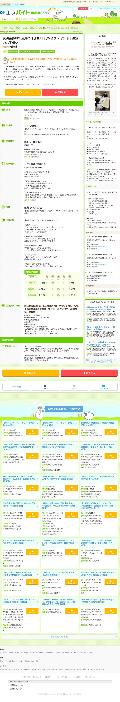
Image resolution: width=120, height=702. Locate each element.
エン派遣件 (5, 4)
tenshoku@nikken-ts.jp (99, 246)
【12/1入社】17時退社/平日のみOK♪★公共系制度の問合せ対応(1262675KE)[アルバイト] (19, 446)
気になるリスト (11, 19)
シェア (45, 388)
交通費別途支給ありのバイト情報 (11, 669)
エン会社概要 (77, 677)
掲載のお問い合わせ (91, 677)
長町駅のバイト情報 (36, 653)
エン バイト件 (18, 4)
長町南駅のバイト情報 (52, 653)
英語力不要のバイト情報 (55, 669)
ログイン (92, 8)
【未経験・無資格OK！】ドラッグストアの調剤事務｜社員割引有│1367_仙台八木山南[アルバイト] (97, 505)
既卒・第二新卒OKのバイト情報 (93, 669)
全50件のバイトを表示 (60, 637)
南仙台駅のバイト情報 (69, 653)
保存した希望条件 (30, 19)
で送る (16, 387)
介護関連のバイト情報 (31, 661)
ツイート (74, 388)
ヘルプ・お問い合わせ (105, 8)
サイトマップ (116, 8)
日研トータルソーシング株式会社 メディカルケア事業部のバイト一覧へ (101, 361)
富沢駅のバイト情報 (21, 653)
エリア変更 (45, 13)
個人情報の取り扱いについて (32, 677)
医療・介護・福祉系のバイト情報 (11, 661)
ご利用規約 (48, 677)
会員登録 (83, 8)
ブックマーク (103, 388)
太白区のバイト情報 (6, 653)
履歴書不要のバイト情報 (73, 669)
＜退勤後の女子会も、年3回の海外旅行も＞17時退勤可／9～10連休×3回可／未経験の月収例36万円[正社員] (58, 601)
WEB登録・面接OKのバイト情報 (34, 669)
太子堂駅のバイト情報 (85, 653)
